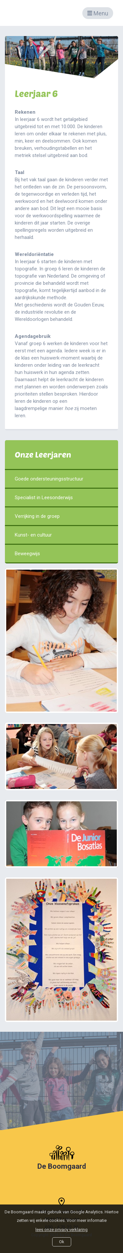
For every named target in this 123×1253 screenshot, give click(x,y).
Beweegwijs (61, 554)
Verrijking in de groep (61, 516)
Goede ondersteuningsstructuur (61, 479)
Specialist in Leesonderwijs (61, 497)
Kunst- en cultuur (61, 535)
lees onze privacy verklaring (61, 1229)
